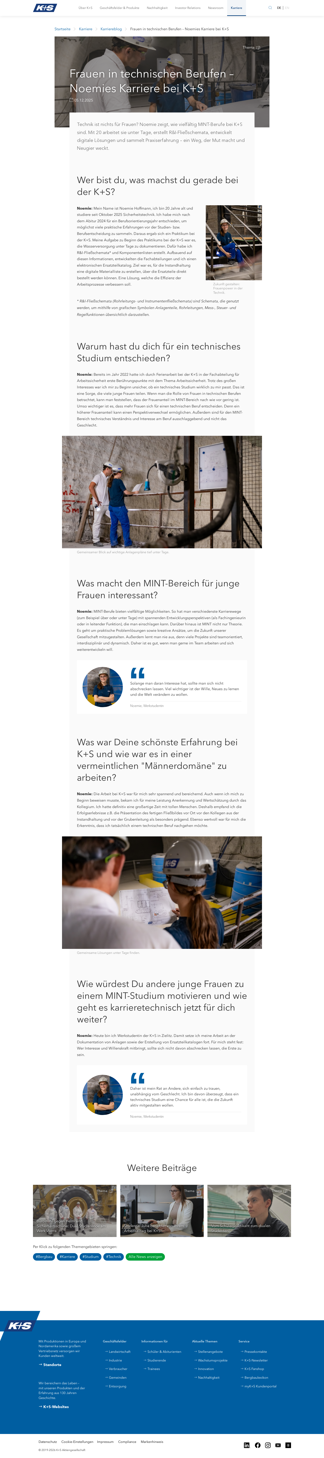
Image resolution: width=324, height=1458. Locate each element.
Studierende (154, 1360)
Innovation (204, 1369)
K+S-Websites (54, 1407)
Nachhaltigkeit (206, 1377)
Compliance (127, 1442)
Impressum (105, 1442)
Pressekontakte (253, 1352)
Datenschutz (48, 1442)
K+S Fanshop (252, 1369)
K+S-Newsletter (254, 1360)
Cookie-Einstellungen (77, 1442)
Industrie (113, 1360)
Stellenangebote (208, 1352)
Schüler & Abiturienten (162, 1352)
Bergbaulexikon (254, 1377)
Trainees (151, 1369)
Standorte (50, 1365)
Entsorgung (115, 1386)
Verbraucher (116, 1369)
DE (279, 8)
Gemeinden (116, 1377)
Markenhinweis (152, 1442)
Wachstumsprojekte (211, 1360)
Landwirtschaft (117, 1352)
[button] (85, 8)
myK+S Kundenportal (258, 1386)
